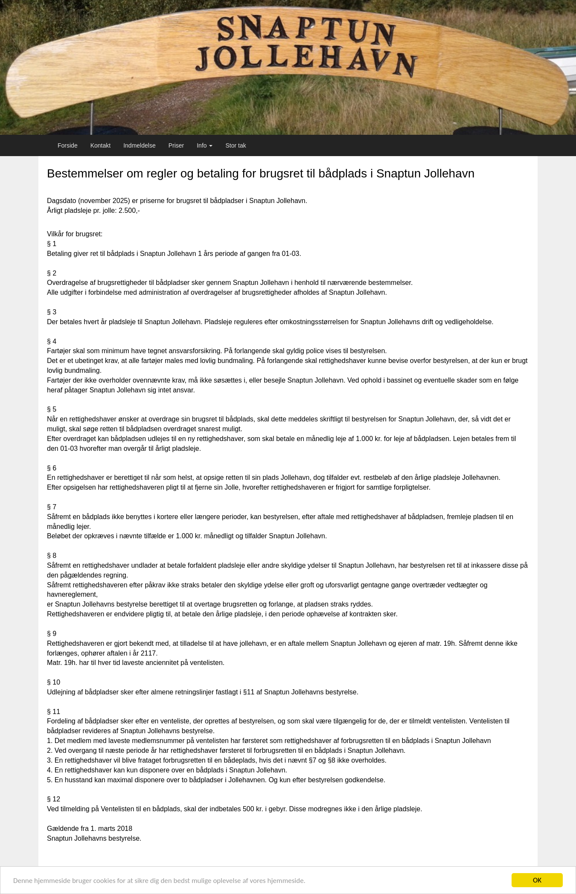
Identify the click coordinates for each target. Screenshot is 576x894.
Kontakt (100, 145)
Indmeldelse (139, 145)
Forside (68, 145)
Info (204, 145)
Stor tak (235, 145)
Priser (176, 145)
